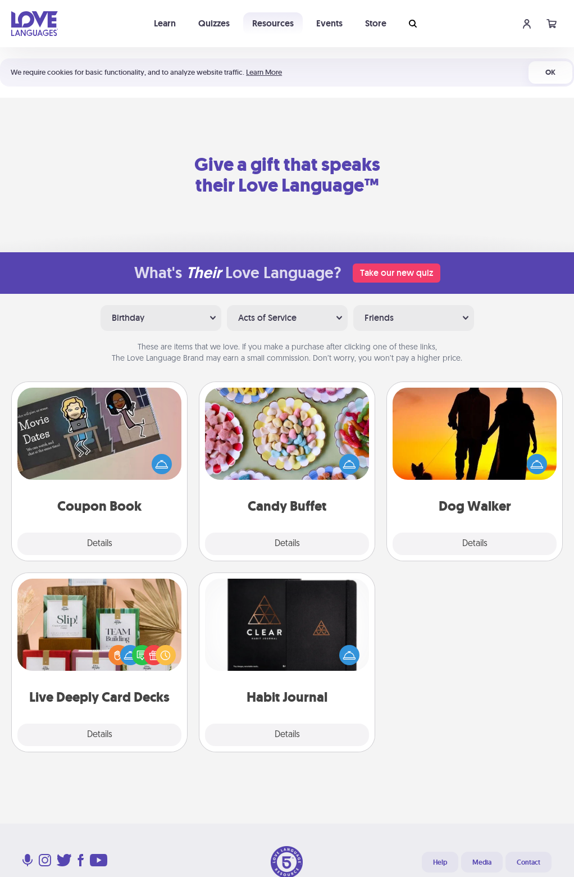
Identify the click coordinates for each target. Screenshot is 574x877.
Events (329, 23)
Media (481, 862)
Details (99, 543)
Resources (273, 23)
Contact (528, 862)
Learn (165, 23)
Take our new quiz (396, 273)
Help (440, 862)
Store (375, 23)
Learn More (264, 72)
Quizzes (214, 23)
